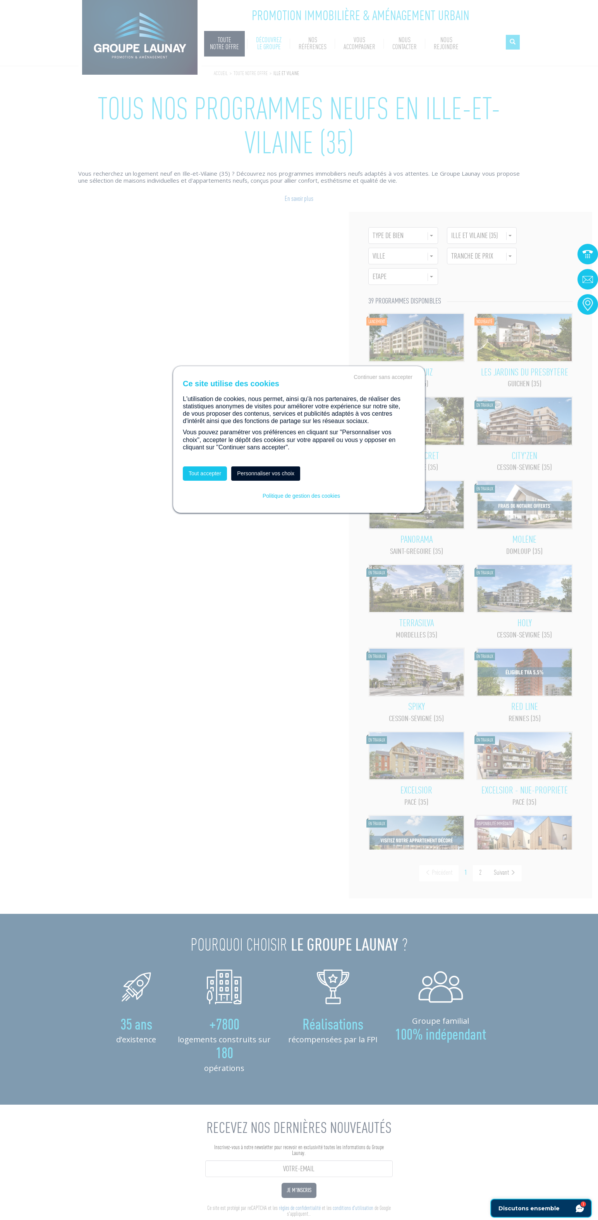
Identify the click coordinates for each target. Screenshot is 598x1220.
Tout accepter (205, 473)
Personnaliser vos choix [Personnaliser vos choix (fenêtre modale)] (265, 473)
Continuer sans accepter (383, 377)
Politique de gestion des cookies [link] (301, 496)
